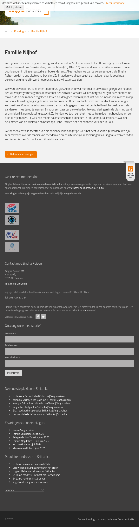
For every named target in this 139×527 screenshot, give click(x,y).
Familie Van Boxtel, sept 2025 (28, 434)
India (101, 188)
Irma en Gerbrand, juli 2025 (27, 444)
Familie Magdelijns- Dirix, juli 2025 (31, 441)
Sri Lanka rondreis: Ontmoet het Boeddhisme (36, 475)
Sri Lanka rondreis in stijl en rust (29, 478)
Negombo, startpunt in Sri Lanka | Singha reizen (38, 407)
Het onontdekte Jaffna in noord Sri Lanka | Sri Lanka (40, 414)
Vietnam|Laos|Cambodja (82, 188)
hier (85, 310)
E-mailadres (12, 357)
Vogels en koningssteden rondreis (30, 482)
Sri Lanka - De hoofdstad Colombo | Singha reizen (39, 396)
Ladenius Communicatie (120, 519)
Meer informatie (115, 3)
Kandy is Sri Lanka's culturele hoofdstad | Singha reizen (41, 403)
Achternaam (12, 345)
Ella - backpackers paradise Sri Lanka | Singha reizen (40, 410)
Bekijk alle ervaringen (22, 154)
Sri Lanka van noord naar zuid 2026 (31, 464)
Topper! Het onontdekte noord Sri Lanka (34, 471)
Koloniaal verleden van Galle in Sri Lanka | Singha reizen (42, 400)
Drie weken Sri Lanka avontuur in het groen (35, 468)
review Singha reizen (23, 430)
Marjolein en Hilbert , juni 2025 (29, 448)
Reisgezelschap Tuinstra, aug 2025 (31, 437)
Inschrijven (13, 373)
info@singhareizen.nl (16, 283)
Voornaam (11, 333)
